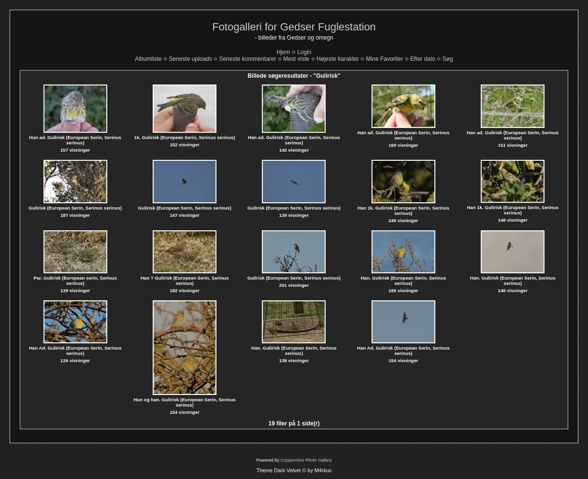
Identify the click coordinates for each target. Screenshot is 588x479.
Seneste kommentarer (247, 59)
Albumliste (148, 59)
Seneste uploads (190, 59)
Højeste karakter (337, 59)
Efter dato (422, 59)
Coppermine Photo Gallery (305, 460)
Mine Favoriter (384, 59)
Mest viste (296, 59)
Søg (448, 59)
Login (304, 52)
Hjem (283, 52)
